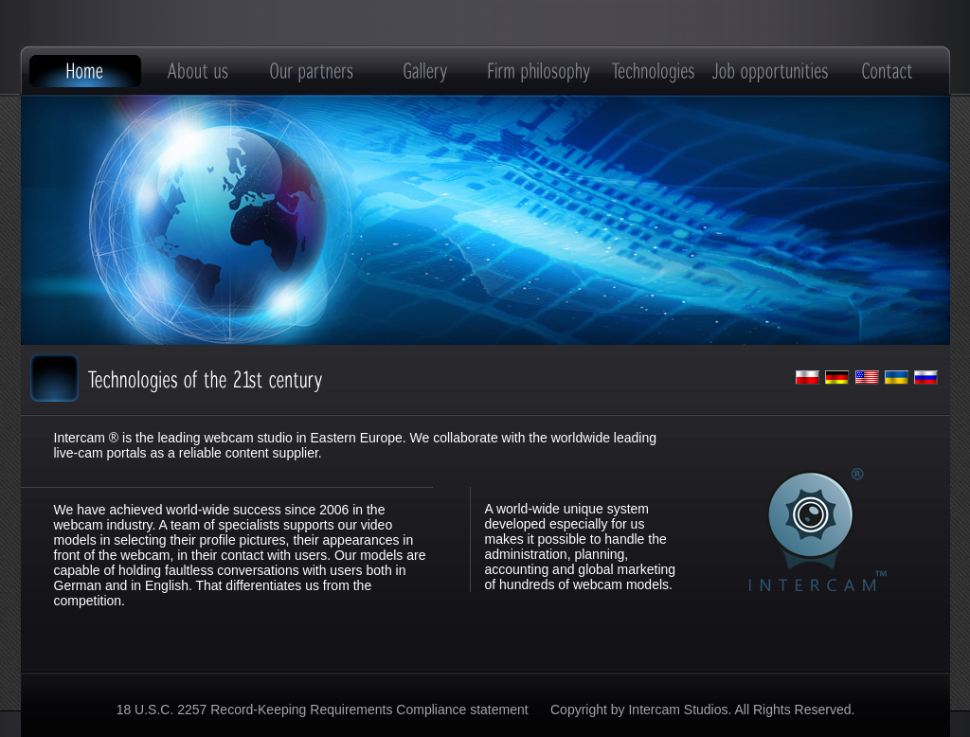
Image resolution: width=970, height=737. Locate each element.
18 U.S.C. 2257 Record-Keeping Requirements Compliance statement (324, 709)
